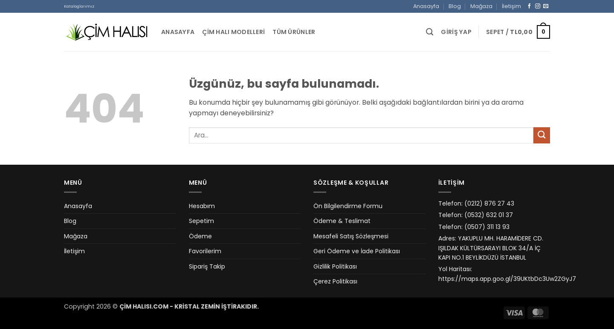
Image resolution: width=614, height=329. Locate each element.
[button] (456, 32)
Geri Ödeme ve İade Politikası (356, 251)
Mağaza (481, 6)
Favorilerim (205, 251)
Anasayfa (426, 6)
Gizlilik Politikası (335, 266)
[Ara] (429, 31)
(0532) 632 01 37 (488, 215)
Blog (455, 6)
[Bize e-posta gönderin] (545, 6)
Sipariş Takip (207, 266)
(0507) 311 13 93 (487, 227)
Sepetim (201, 221)
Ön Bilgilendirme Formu (347, 206)
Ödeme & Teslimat (342, 221)
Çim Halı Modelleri (233, 32)
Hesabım (202, 206)
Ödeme (200, 236)
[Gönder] (541, 135)
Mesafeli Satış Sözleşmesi (350, 236)
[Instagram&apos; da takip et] (537, 6)
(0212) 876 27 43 (489, 203)
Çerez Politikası (335, 281)
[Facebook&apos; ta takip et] (529, 6)
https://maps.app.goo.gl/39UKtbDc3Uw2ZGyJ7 (507, 279)
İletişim (511, 6)
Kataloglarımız (79, 6)
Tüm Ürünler (293, 32)
